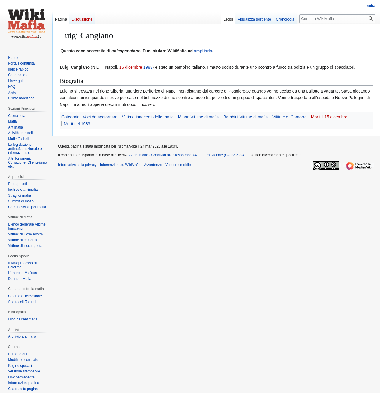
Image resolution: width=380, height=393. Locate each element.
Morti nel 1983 (77, 123)
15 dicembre (130, 67)
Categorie (70, 117)
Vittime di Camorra (289, 117)
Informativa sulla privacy (77, 165)
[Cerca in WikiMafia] (337, 18)
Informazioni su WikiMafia (120, 165)
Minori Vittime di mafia (198, 117)
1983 (148, 67)
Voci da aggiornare (100, 117)
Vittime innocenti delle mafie (148, 117)
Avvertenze (153, 165)
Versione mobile (178, 165)
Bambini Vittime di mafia (245, 117)
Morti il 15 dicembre (329, 117)
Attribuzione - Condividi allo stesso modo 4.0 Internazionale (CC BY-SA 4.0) (189, 155)
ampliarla (203, 50)
